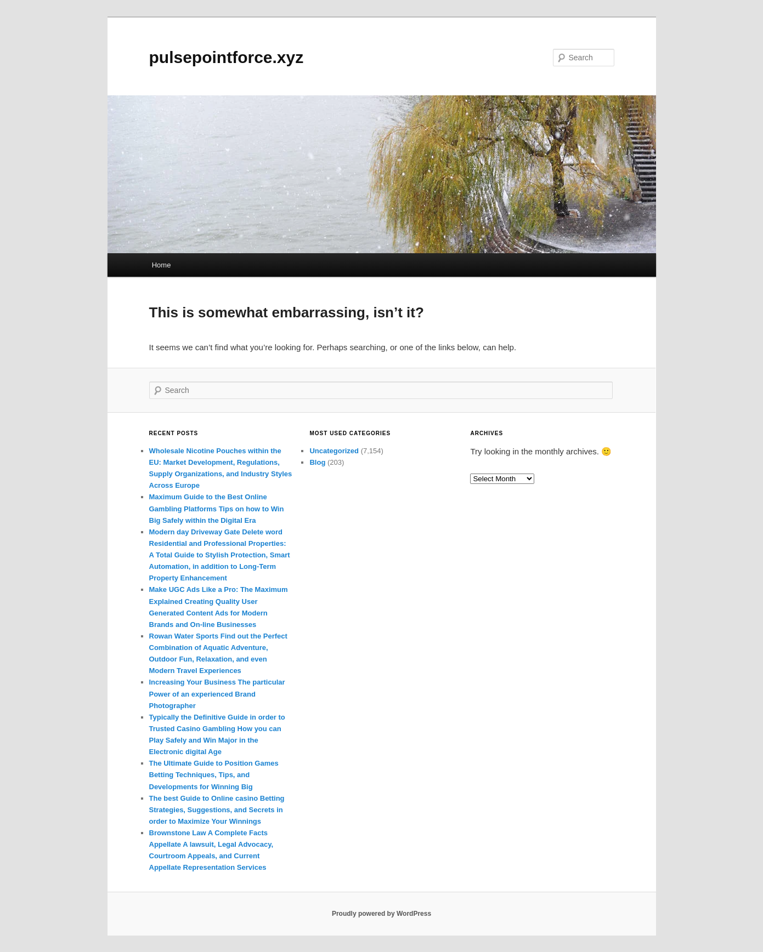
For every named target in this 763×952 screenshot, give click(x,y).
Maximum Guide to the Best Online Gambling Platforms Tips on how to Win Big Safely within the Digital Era (216, 508)
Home (161, 265)
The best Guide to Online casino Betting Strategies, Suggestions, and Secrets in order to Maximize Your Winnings (217, 809)
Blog (317, 462)
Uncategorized (334, 451)
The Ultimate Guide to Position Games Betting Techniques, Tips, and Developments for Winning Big (214, 774)
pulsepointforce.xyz (226, 57)
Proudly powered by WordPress (381, 913)
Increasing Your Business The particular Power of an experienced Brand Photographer (217, 693)
